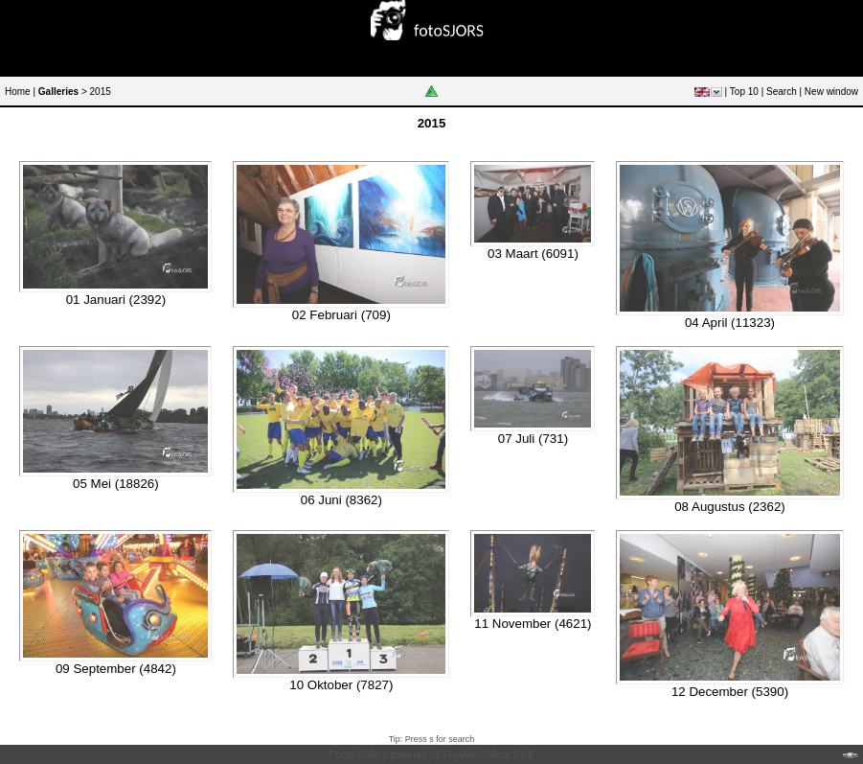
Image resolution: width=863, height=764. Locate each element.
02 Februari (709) (341, 315)
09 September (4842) (116, 668)
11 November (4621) (532, 623)
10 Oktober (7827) (341, 685)
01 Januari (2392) (116, 299)
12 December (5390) (729, 691)
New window (831, 91)
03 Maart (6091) (533, 253)
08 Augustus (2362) (729, 506)
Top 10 (744, 91)
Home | (20, 91)
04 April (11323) (730, 322)
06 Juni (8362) (341, 500)
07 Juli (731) (533, 438)
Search (781, 91)
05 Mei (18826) (116, 483)
